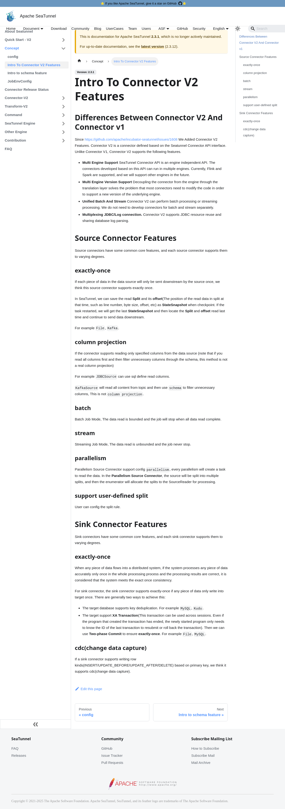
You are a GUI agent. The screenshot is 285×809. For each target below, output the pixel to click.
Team (132, 28)
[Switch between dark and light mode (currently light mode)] (237, 28)
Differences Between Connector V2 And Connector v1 (259, 43)
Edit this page (88, 689)
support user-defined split (260, 105)
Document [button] (31, 28)
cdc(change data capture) (254, 132)
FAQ (8, 149)
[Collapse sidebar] (35, 724)
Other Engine (16, 132)
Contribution (15, 140)
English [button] (219, 28)
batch (246, 81)
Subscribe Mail (202, 755)
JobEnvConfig (20, 81)
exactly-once (251, 65)
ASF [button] (162, 28)
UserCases (115, 28)
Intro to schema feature (27, 73)
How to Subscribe (205, 748)
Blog (97, 28)
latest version (152, 46)
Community (80, 28)
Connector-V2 (16, 98)
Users (146, 28)
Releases (18, 755)
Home (11, 28)
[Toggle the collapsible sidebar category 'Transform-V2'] (63, 106)
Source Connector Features (257, 57)
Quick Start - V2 (18, 40)
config (13, 57)
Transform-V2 (16, 106)
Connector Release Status (27, 89)
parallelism (250, 97)
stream (247, 89)
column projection (255, 73)
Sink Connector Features (256, 113)
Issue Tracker (112, 755)
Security (199, 28)
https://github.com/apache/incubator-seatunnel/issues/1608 (131, 139)
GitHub (182, 28)
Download (59, 28)
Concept (12, 48)
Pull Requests (112, 763)
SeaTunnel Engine (20, 123)
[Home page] (79, 61)
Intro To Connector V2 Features (34, 65)
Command (13, 115)
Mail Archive (200, 763)
